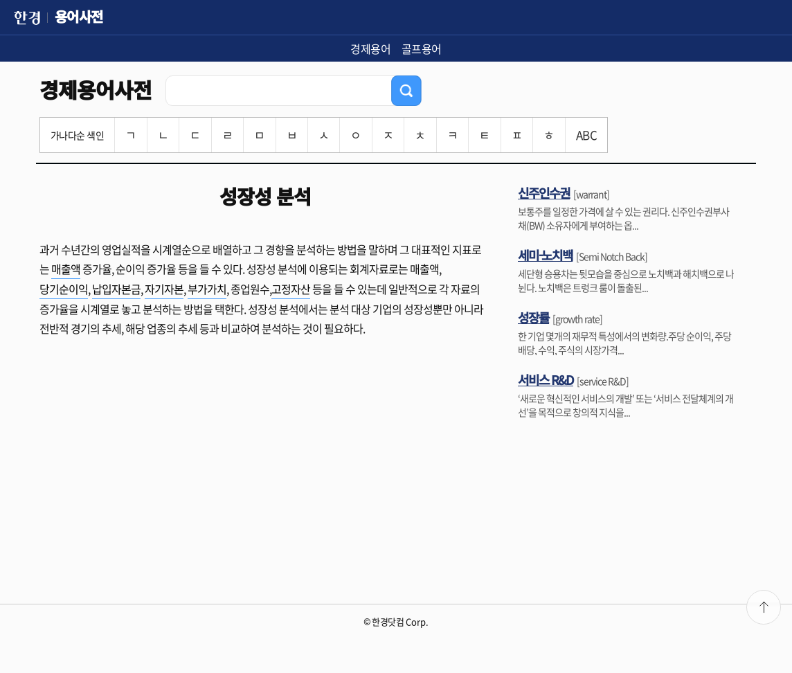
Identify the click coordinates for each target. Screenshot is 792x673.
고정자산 (290, 288)
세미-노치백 (545, 255)
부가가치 (207, 288)
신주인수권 (544, 192)
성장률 (533, 317)
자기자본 (164, 288)
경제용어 (370, 48)
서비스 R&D (545, 379)
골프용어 (422, 48)
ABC (586, 134)
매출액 (65, 268)
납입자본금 (116, 288)
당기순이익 (63, 288)
